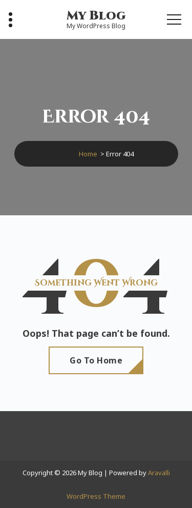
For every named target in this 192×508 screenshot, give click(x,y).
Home (88, 153)
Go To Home (96, 360)
